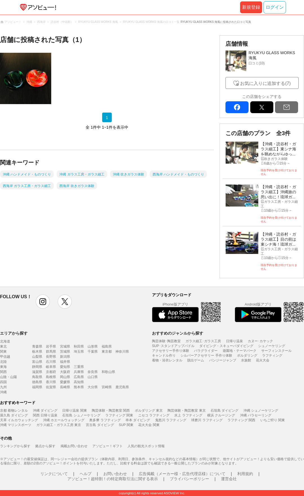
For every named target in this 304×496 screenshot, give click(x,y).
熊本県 (79, 387)
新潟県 (65, 357)
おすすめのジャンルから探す (177, 333)
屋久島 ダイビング (14, 415)
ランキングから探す (15, 446)
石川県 (51, 362)
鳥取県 (37, 377)
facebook (237, 107)
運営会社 (229, 479)
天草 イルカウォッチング (19, 420)
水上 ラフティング (188, 415)
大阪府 (65, 372)
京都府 (51, 372)
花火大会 (262, 360)
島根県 (51, 377)
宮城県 (65, 346)
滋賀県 (37, 372)
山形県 (93, 346)
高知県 (79, 382)
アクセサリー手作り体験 (170, 351)
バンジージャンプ (222, 360)
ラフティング (272, 355)
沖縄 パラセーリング (255, 415)
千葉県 (93, 352)
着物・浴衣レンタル (167, 360)
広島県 (79, 377)
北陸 (3, 362)
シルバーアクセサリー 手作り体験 (206, 355)
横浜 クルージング (221, 415)
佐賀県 (51, 387)
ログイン (275, 7)
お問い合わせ (115, 473)
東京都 (107, 352)
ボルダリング (247, 355)
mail (286, 107)
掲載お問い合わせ (74, 446)
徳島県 (37, 382)
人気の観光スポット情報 (146, 446)
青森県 (37, 346)
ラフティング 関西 (241, 420)
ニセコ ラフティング (153, 415)
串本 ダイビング (138, 420)
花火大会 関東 (148, 425)
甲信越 (5, 357)
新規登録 (251, 7)
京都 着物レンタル (14, 410)
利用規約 (245, 473)
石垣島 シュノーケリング (81, 415)
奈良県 (93, 372)
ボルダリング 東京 (149, 410)
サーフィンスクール (276, 351)
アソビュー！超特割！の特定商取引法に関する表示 (112, 479)
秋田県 (79, 346)
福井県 (65, 362)
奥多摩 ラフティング (104, 420)
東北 (3, 346)
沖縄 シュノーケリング (260, 410)
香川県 (51, 382)
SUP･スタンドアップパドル (173, 346)
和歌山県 (108, 372)
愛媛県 (65, 382)
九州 (3, 387)
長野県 (51, 357)
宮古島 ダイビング (100, 425)
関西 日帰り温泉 (45, 415)
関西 (3, 372)
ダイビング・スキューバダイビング (226, 346)
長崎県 (65, 387)
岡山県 (65, 377)
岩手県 (51, 346)
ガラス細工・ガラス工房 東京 (58, 425)
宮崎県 (107, 387)
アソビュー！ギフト (107, 446)
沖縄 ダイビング (45, 410)
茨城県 (65, 352)
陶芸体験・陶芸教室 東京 (186, 410)
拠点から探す (45, 446)
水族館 (246, 360)
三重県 (79, 367)
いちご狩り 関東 (272, 420)
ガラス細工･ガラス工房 (203, 341)
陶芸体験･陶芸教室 (166, 341)
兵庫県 (79, 372)
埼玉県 (79, 352)
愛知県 (65, 367)
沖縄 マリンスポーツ (15, 425)
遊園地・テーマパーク (239, 351)
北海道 (5, 341)
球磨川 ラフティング (206, 420)
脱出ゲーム (195, 360)
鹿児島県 (122, 387)
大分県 (93, 387)
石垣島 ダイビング (224, 410)
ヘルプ (85, 473)
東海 (3, 367)
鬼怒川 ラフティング (170, 420)
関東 (3, 352)
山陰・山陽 (8, 377)
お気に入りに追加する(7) (265, 83)
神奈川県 (122, 352)
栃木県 (37, 352)
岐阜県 (51, 367)
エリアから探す (14, 333)
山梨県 (37, 357)
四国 (3, 382)
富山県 (37, 362)
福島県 (107, 346)
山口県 (93, 377)
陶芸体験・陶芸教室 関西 (111, 410)
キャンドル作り (164, 355)
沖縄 (3, 392)
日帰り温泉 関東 (74, 410)
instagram (43, 302)
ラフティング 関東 (119, 415)
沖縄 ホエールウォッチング (63, 420)
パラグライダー (206, 351)
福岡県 (37, 387)
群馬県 (51, 352)
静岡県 (37, 367)
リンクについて (54, 473)
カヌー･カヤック (260, 341)
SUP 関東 (126, 425)
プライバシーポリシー (189, 479)
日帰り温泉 (234, 341)
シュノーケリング (271, 346)
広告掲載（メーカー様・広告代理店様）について (182, 473)
